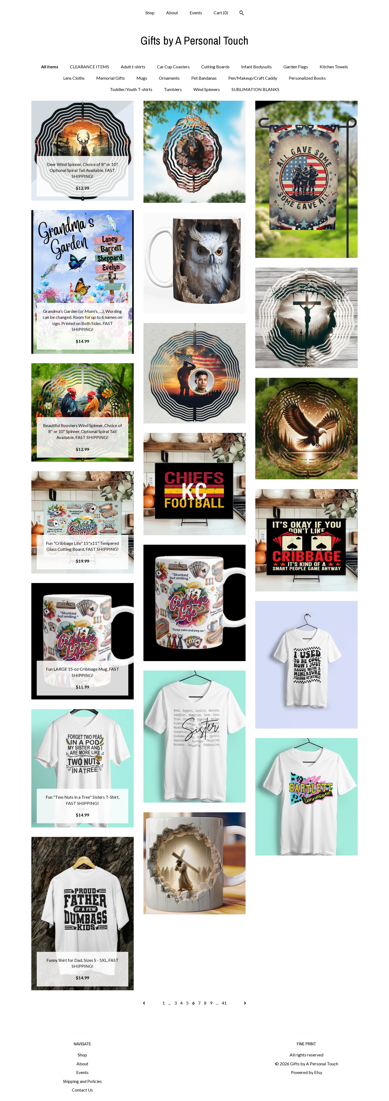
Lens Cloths (74, 77)
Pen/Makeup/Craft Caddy (252, 77)
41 (224, 1002)
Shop (150, 12)
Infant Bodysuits (256, 66)
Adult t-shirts (133, 66)
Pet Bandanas (204, 77)
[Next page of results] (245, 1002)
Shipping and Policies (82, 1081)
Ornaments (169, 77)
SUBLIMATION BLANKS (255, 89)
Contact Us (82, 1089)
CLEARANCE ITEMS (89, 66)
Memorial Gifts (110, 77)
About (172, 12)
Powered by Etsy (306, 1072)
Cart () (221, 12)
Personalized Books (307, 77)
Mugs (141, 77)
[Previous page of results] (144, 1002)
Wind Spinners (206, 89)
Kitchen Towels (334, 66)
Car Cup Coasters (173, 66)
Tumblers (173, 89)
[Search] (242, 13)
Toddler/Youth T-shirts (131, 89)
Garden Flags (295, 66)
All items (49, 66)
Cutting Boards (215, 66)
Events (196, 12)
